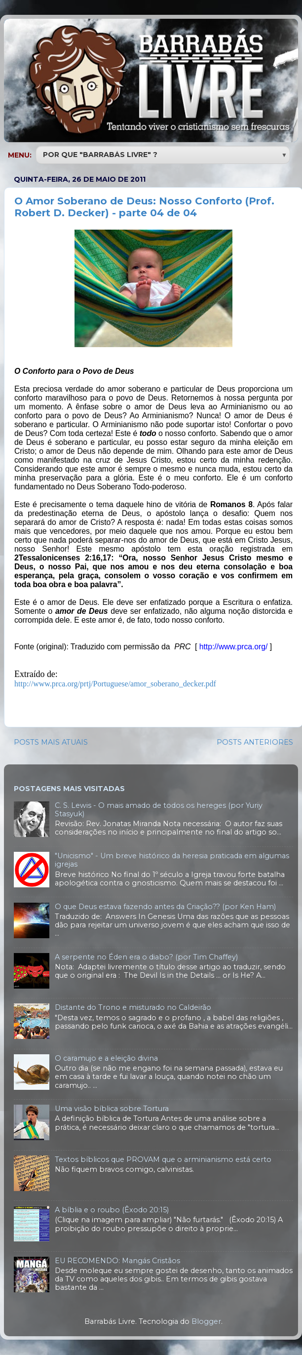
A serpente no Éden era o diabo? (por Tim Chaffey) (146, 957)
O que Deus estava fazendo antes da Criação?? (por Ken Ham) (165, 906)
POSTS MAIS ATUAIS (51, 742)
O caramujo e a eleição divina (106, 1058)
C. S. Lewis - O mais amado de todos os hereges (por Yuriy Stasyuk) (159, 809)
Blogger (206, 1321)
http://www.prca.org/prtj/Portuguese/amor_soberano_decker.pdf (115, 683)
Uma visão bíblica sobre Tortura (112, 1108)
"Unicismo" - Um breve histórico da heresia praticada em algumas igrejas (172, 860)
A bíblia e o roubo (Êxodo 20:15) (112, 1209)
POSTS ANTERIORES (255, 742)
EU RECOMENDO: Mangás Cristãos (117, 1260)
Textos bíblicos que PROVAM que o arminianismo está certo (163, 1159)
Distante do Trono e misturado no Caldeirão (133, 1007)
